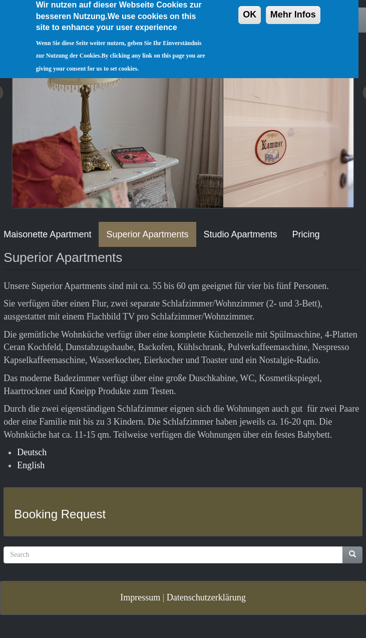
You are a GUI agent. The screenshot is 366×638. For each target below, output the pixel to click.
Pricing (306, 234)
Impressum (140, 597)
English (31, 465)
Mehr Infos (293, 9)
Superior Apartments (147, 234)
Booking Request (60, 514)
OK (249, 9)
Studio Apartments (240, 234)
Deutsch (32, 452)
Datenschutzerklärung (206, 597)
